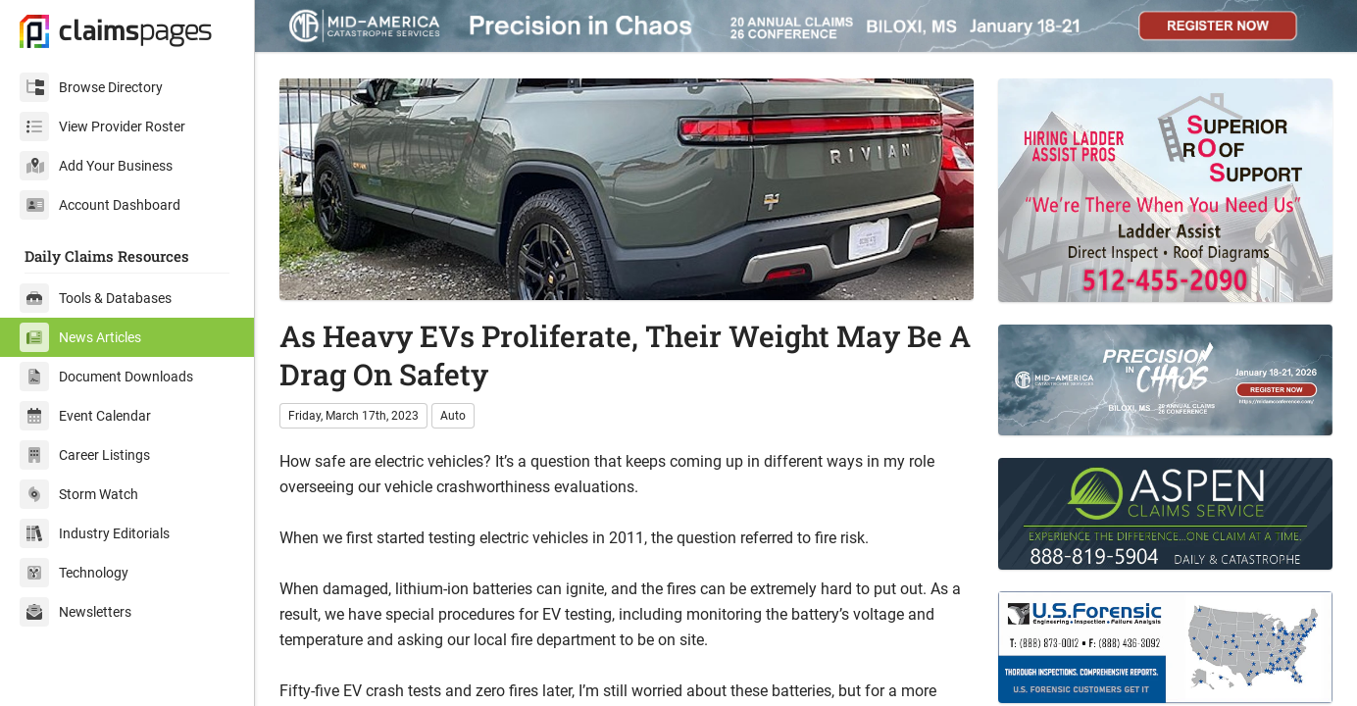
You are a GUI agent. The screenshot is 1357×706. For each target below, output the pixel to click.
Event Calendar (85, 415)
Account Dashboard (100, 205)
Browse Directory (91, 87)
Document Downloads (106, 376)
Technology (74, 572)
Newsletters (75, 612)
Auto (453, 416)
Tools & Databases (96, 298)
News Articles (80, 337)
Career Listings (85, 455)
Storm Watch (79, 494)
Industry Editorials (95, 533)
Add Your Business (96, 165)
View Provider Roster (102, 126)
